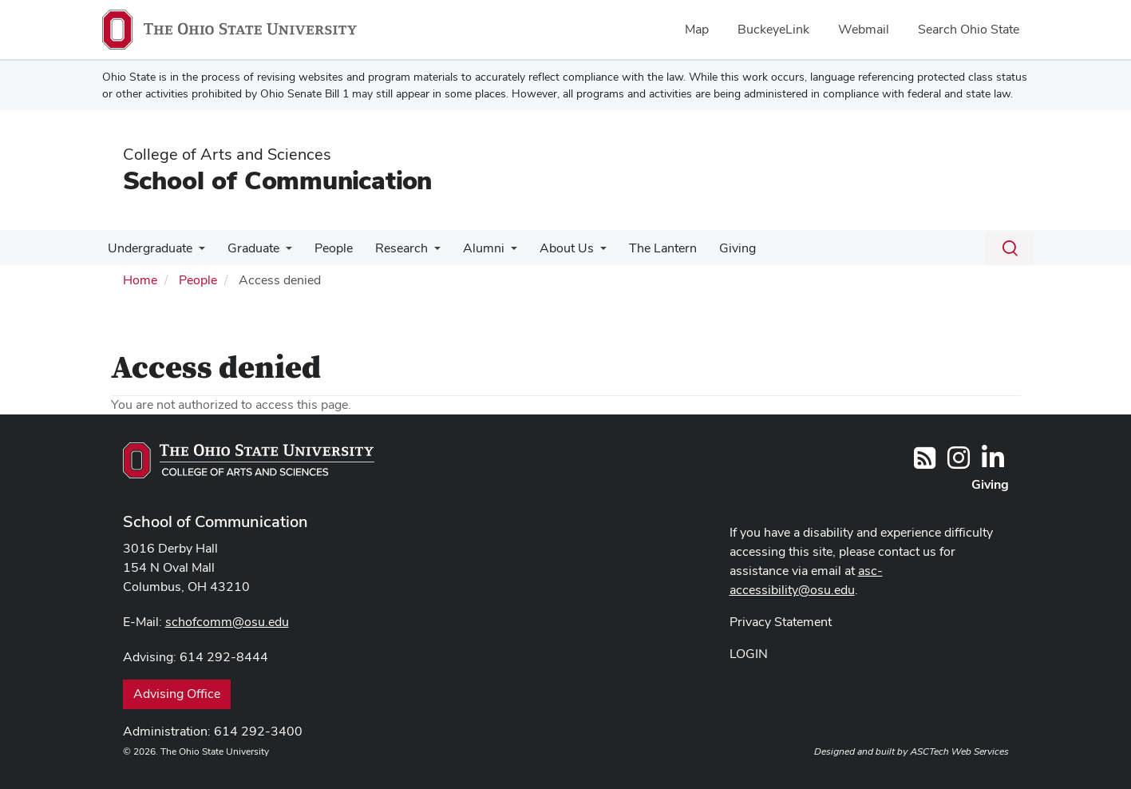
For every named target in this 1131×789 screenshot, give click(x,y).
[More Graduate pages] (281, 252)
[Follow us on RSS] (924, 462)
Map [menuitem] (697, 29)
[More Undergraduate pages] (197, 252)
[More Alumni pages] (496, 252)
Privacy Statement (781, 621)
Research (390, 248)
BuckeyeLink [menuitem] (773, 29)
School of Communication (277, 180)
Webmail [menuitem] (863, 29)
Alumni (469, 248)
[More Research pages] (423, 252)
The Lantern (642, 248)
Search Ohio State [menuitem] (968, 29)
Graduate (249, 248)
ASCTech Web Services (959, 751)
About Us (549, 248)
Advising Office (176, 693)
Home (140, 280)
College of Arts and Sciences (227, 154)
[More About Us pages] (582, 252)
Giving (713, 248)
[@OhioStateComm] (958, 462)
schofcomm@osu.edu (227, 621)
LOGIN (749, 653)
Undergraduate (148, 248)
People (325, 248)
